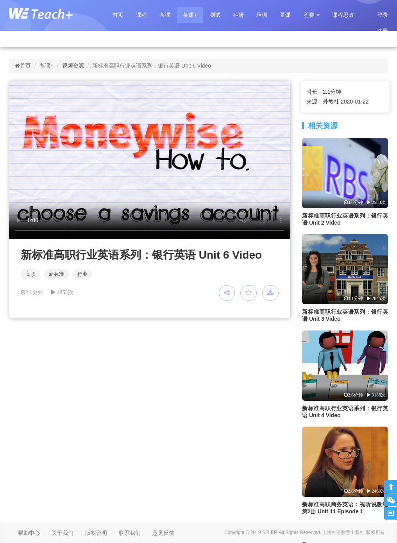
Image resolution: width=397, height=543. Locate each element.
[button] (311, 15)
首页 (118, 15)
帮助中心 (29, 533)
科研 (238, 15)
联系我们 (130, 533)
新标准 (56, 274)
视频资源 (73, 66)
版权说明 (96, 533)
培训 (261, 15)
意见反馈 (163, 533)
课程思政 (343, 15)
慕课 (285, 15)
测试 (214, 15)
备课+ (190, 15)
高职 (30, 274)
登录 (382, 15)
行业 (82, 274)
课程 (141, 15)
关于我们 (62, 533)
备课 (164, 15)
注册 (382, 31)
